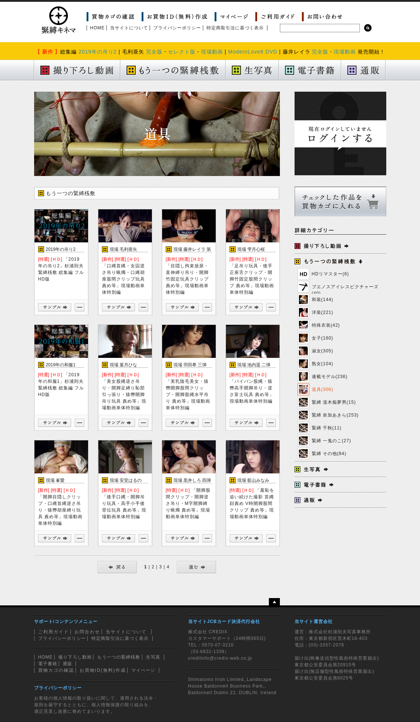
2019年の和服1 (61, 364)
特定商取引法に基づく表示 (235, 27)
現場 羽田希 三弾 (190, 364)
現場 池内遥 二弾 (254, 364)
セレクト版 (182, 52)
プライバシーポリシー (177, 27)
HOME (97, 27)
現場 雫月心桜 (251, 249)
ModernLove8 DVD (252, 52)
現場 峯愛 (55, 480)
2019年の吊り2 (97, 52)
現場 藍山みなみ (253, 480)
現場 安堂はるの (126, 480)
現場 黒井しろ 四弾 (192, 480)
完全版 (154, 52)
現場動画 (212, 52)
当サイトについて (129, 27)
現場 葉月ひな (123, 364)
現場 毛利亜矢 (123, 249)
